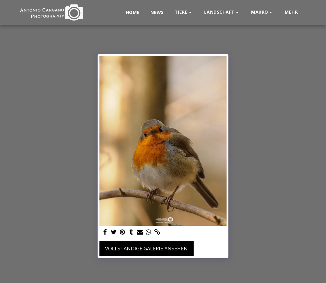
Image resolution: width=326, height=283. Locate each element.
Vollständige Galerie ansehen (146, 248)
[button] (184, 12)
